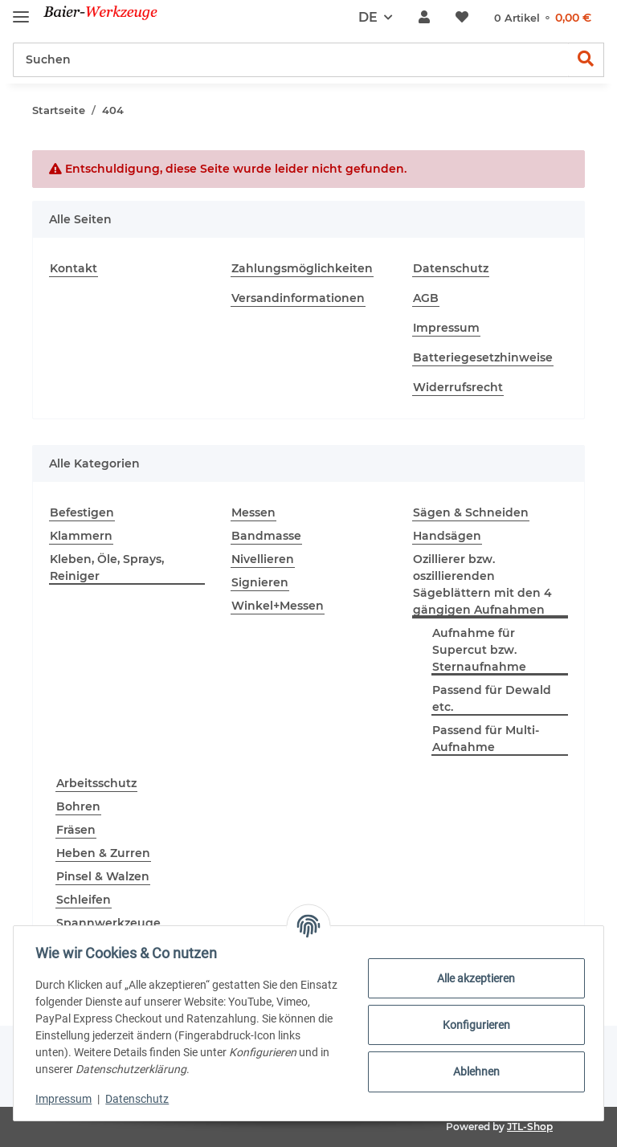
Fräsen (76, 829)
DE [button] (368, 17)
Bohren (78, 806)
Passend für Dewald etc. (491, 698)
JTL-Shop (530, 1126)
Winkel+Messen (277, 605)
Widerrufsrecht (458, 387)
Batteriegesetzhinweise (483, 357)
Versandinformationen (298, 298)
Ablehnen (472, 1071)
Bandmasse (266, 536)
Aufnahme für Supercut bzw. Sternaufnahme (479, 650)
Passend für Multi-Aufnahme (485, 738)
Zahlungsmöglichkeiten (302, 268)
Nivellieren (262, 559)
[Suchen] (291, 60)
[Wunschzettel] (462, 18)
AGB (426, 298)
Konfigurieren (472, 1024)
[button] (424, 18)
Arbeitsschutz (96, 783)
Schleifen (83, 899)
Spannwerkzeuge (108, 923)
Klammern (81, 536)
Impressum (446, 327)
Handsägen (447, 536)
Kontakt (73, 268)
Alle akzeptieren (473, 978)
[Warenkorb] (542, 18)
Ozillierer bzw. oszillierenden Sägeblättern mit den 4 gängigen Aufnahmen (482, 584)
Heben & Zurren (103, 853)
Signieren (259, 582)
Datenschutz (450, 268)
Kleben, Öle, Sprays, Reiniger (107, 567)
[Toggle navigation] (21, 10)
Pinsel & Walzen (102, 876)
